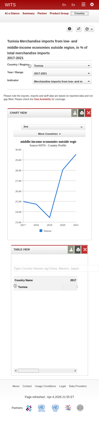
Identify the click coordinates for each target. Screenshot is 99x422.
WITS (10, 4)
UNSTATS (55, 407)
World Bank (81, 407)
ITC (29, 407)
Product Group (59, 13)
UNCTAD (42, 407)
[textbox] (56, 268)
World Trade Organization (68, 407)
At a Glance (12, 13)
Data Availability (43, 99)
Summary (29, 13)
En (64, 5)
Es (73, 5)
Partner (42, 13)
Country (79, 13)
